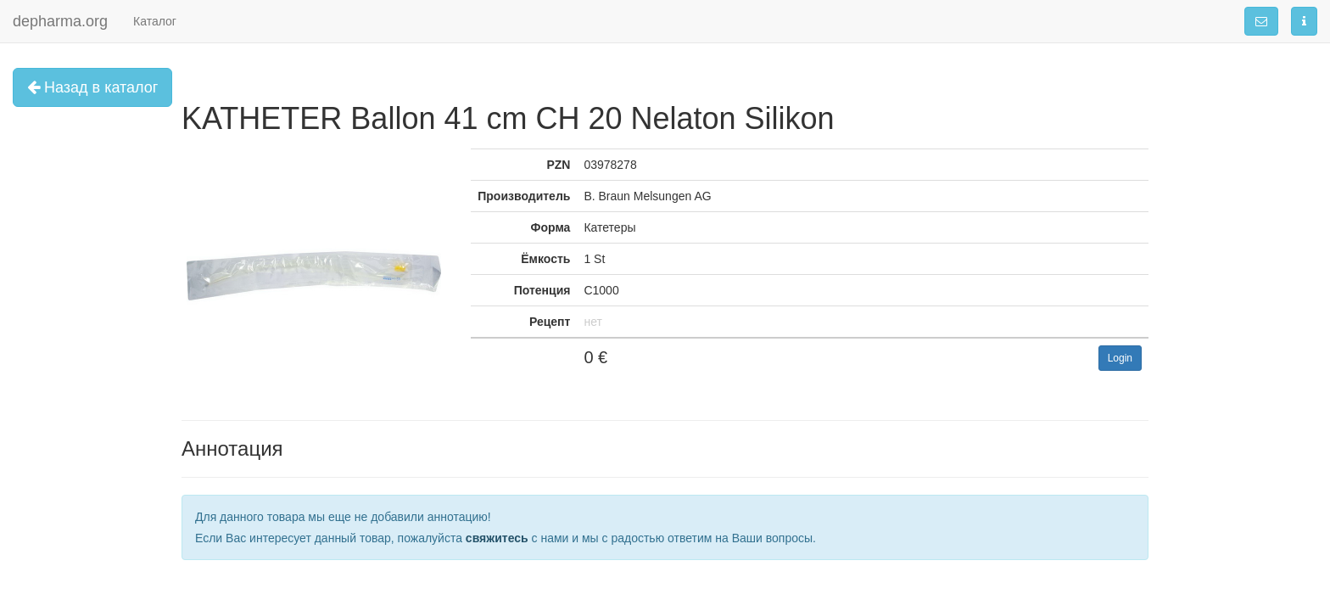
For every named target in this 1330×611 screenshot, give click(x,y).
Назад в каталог (92, 87)
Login (1120, 358)
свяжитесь (497, 538)
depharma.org (60, 21)
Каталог (154, 21)
